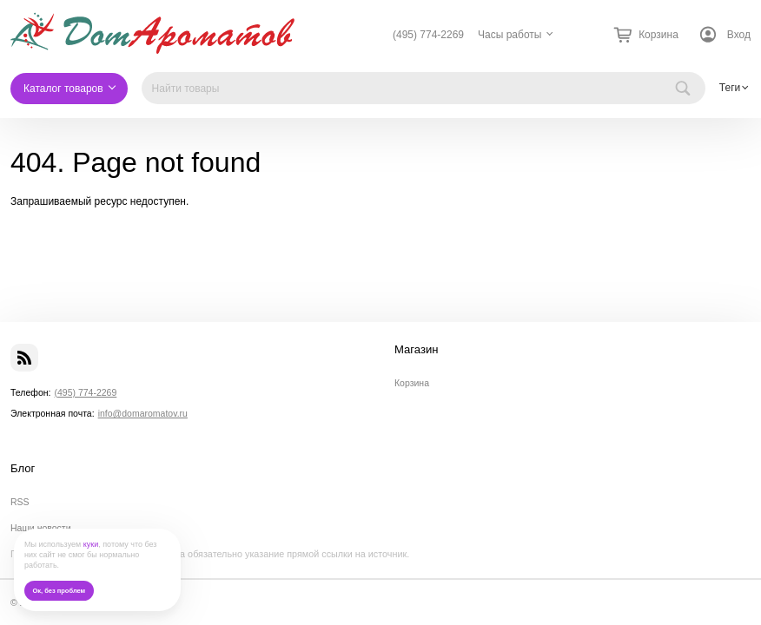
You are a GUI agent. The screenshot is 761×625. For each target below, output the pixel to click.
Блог (22, 469)
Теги (729, 88)
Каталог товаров (63, 88)
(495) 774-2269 (428, 35)
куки (91, 544)
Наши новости (40, 528)
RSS (20, 502)
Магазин (416, 350)
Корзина (411, 383)
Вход (739, 35)
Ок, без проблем (58, 591)
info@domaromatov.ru (143, 413)
